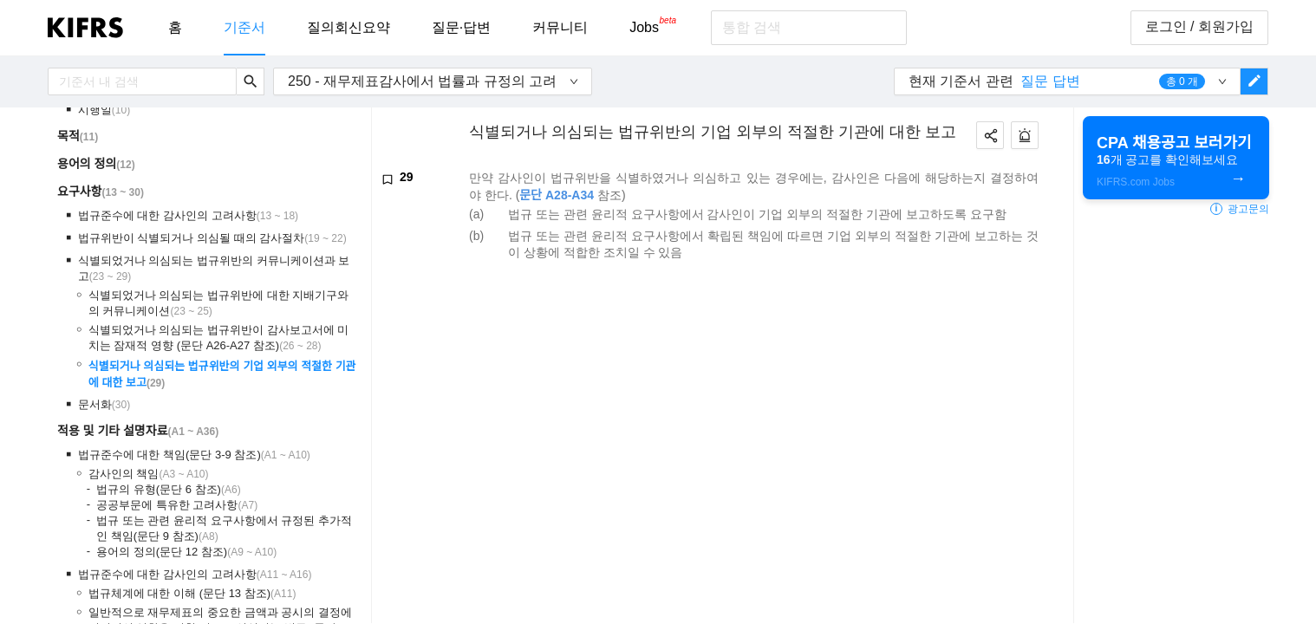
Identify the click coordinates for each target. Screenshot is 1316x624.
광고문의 (1239, 209)
